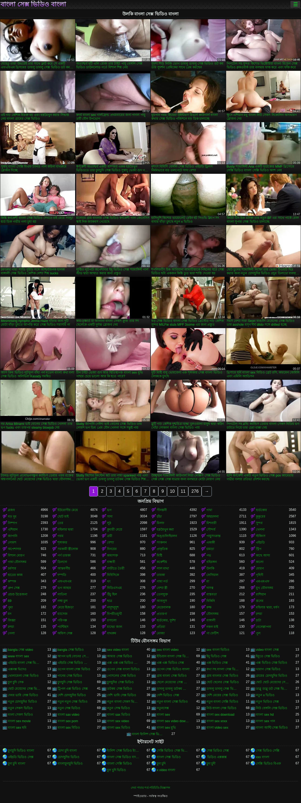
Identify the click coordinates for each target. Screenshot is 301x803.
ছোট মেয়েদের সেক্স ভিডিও (24, 689)
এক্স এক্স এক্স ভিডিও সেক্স (123, 663)
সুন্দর (259, 523)
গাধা (209, 510)
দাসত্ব (209, 588)
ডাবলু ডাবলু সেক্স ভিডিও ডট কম (222, 689)
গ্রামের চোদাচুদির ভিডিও (271, 676)
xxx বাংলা (262, 757)
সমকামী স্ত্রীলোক (68, 549)
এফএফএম (65, 581)
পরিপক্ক (62, 620)
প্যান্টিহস (63, 627)
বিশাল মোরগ (16, 555)
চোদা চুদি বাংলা (67, 750)
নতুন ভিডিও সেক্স (267, 702)
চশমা (259, 614)
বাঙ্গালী (210, 620)
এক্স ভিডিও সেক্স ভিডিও (271, 663)
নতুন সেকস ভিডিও (20, 708)
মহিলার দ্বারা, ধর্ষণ (267, 607)
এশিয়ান (13, 529)
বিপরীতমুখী (114, 614)
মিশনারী (211, 523)
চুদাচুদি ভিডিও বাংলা (21, 750)
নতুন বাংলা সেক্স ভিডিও (172, 702)
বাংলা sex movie (19, 721)
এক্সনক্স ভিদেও (17, 669)
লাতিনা (62, 594)
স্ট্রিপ (258, 549)
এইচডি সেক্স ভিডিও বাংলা (74, 663)
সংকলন (162, 542)
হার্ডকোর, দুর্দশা (166, 620)
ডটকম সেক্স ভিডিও (119, 689)
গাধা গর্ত (162, 581)
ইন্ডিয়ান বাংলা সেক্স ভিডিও (173, 656)
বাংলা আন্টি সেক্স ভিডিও (272, 727)
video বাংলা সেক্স (267, 650)
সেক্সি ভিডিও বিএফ (268, 763)
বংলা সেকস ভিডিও (20, 715)
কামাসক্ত (112, 555)
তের (60, 523)
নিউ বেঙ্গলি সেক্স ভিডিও (271, 708)
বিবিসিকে (113, 575)
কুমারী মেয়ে (114, 529)
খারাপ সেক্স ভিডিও (268, 669)
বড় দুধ (12, 516)
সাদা (109, 516)
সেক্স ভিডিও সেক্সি (267, 750)
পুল (258, 633)
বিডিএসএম (114, 588)
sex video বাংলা (118, 650)
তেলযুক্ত (162, 594)
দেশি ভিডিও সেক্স (168, 695)
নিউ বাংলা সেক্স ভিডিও (221, 708)
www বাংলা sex (18, 656)
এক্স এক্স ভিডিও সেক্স (170, 663)
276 (195, 491)
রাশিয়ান (261, 594)
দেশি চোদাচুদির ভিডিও (72, 695)
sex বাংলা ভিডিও (217, 650)
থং (109, 581)
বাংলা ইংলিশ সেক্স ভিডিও (148, 734)
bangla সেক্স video (20, 650)
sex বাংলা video (168, 650)
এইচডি (260, 542)
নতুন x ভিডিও (265, 695)
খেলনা (260, 529)
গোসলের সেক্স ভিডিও (121, 676)
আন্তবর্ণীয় (64, 568)
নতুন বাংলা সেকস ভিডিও (123, 702)
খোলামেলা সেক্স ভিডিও (23, 676)
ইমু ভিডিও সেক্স (216, 656)
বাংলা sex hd (265, 715)
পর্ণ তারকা (64, 555)
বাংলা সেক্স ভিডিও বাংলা (33, 4)
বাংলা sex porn (68, 721)
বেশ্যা (110, 542)
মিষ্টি (159, 555)
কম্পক (12, 581)
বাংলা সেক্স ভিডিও (169, 757)
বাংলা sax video (68, 715)
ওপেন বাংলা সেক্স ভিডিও (74, 669)
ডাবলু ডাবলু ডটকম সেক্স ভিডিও (173, 689)
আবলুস (162, 601)
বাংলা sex (163, 715)
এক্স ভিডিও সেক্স (217, 663)
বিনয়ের (112, 549)
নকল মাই (212, 627)
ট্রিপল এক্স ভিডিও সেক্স (73, 689)
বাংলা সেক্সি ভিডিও (119, 763)
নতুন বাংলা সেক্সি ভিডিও (222, 702)
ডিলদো (62, 562)
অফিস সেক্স (65, 633)
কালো (259, 562)
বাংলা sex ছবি (17, 727)
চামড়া (210, 549)
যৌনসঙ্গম (212, 614)
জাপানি (12, 536)
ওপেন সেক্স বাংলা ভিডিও (123, 669)
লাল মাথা (163, 568)
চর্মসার (12, 568)
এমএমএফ (262, 581)
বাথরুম (111, 633)
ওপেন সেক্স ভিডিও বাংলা (173, 669)
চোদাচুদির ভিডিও (68, 757)
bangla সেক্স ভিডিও (71, 650)
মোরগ (260, 568)
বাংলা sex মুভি (166, 727)
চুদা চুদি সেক (16, 682)
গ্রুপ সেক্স (14, 588)
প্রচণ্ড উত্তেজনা (17, 594)
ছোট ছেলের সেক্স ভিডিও (222, 682)
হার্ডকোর (261, 510)
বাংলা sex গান (265, 721)
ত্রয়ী (109, 536)
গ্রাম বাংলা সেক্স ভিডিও (172, 676)
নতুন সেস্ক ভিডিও (118, 708)
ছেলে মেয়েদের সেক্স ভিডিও (173, 682)
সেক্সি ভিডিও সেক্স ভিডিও (173, 750)
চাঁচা (159, 516)
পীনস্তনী (162, 510)
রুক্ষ (209, 607)
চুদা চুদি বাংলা (16, 763)
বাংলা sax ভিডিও (118, 715)
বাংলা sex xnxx (216, 721)
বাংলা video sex (217, 727)
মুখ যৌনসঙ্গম (264, 588)
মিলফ (160, 523)
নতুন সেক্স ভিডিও (69, 708)
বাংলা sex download (220, 715)
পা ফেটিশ (212, 633)
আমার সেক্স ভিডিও (119, 656)
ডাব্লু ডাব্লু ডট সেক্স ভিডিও (272, 689)
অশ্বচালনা (212, 516)
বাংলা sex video (118, 721)
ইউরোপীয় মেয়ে (68, 510)
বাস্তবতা (211, 594)
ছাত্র (109, 601)
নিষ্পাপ (12, 523)
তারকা (161, 575)
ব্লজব (11, 510)
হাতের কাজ (15, 575)
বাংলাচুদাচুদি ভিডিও (70, 763)
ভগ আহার (64, 588)
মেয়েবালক (163, 607)
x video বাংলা (166, 770)
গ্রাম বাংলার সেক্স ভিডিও (222, 676)
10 (172, 491)
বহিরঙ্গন (211, 562)
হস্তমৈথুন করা (165, 529)
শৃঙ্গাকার (62, 542)
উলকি (210, 568)
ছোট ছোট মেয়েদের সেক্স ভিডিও (272, 682)
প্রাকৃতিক (162, 549)
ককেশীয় (162, 562)
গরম (60, 536)
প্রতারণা (162, 614)
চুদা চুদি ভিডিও (116, 770)
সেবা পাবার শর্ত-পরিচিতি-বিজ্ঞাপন (150, 787)
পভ (208, 555)
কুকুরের (260, 516)
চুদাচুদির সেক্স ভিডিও (120, 682)
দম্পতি (62, 575)
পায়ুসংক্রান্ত (213, 536)
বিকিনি (210, 601)
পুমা (10, 607)
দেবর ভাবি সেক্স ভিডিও (23, 695)
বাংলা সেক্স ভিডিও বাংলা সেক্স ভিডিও (123, 757)
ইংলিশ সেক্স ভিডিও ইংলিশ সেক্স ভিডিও (123, 750)
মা (207, 581)
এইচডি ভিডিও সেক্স (21, 757)
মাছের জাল (114, 627)
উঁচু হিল (112, 594)
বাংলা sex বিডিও (69, 727)
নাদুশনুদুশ (113, 607)
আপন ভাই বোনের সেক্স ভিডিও (74, 656)
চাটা (258, 620)
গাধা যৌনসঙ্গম (17, 562)
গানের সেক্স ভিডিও (70, 676)
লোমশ (12, 542)
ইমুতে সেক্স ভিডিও (268, 656)
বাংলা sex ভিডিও (118, 727)
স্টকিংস (260, 536)
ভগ (109, 510)
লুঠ (109, 523)
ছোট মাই (63, 516)
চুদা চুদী (210, 763)
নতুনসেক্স (163, 708)
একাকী (210, 542)
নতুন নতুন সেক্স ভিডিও (73, 702)
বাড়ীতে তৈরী (115, 568)
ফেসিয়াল (212, 575)
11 (183, 491)
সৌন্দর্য (210, 529)
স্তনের (259, 601)
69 (9, 601)
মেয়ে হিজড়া (65, 607)
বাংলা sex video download (173, 721)
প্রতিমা (161, 627)
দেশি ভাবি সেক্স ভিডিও (121, 695)
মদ (9, 614)
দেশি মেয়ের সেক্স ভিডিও (222, 695)
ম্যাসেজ (63, 614)
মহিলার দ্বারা (65, 529)
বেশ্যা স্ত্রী (162, 588)
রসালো (111, 620)
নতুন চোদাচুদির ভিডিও (22, 702)
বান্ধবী (111, 562)
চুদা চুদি (161, 763)
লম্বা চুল (63, 601)
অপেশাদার (14, 549)
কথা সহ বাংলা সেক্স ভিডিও (222, 669)
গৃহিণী (259, 575)
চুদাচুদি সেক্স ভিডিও (70, 682)
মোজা (161, 633)
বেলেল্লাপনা (263, 627)
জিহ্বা (11, 620)
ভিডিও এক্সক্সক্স (216, 757)
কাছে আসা (263, 555)
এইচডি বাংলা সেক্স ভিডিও (24, 663)
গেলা (11, 633)
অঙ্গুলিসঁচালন (167, 536)
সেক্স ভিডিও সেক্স (217, 750)
